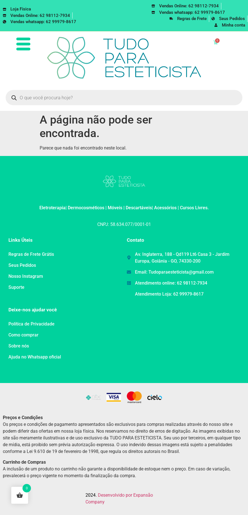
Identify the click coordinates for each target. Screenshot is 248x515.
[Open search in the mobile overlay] (124, 97)
